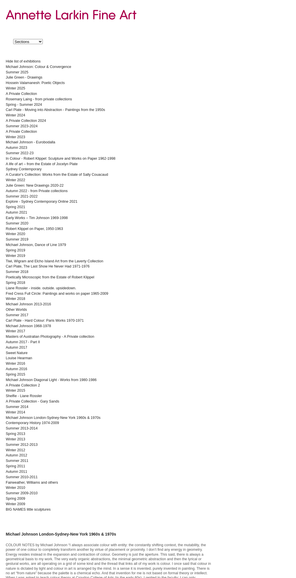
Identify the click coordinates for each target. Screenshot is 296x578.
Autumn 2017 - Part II (23, 342)
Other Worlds (16, 310)
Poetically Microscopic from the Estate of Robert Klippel (50, 277)
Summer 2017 (17, 315)
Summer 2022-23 (20, 153)
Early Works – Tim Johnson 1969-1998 (37, 218)
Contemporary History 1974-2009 (32, 423)
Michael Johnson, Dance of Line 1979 (36, 245)
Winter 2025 (15, 88)
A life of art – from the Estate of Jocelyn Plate (42, 164)
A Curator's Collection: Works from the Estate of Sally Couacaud (57, 175)
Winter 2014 (15, 412)
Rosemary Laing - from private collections (39, 99)
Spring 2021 (15, 207)
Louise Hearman (19, 358)
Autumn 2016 (16, 369)
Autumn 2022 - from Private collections (36, 191)
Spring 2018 (15, 283)
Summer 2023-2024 (22, 126)
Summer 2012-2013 (22, 445)
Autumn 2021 (16, 212)
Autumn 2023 (16, 148)
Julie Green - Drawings (24, 77)
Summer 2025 (17, 72)
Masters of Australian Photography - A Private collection (50, 337)
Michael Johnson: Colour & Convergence (38, 67)
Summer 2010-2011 (22, 477)
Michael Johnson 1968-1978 (28, 326)
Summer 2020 (17, 223)
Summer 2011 (17, 461)
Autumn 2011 (16, 472)
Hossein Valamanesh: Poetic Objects (35, 83)
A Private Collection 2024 (26, 121)
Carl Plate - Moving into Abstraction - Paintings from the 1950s (55, 110)
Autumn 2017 (16, 347)
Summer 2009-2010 (22, 493)
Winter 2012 (15, 450)
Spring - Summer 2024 (24, 105)
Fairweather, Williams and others (32, 483)
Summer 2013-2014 (22, 428)
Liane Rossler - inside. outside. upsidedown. (41, 288)
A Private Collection (21, 94)
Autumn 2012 (16, 455)
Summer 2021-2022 (22, 196)
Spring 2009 (15, 499)
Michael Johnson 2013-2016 (28, 304)
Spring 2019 (15, 250)
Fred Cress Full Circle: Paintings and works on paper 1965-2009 (57, 294)
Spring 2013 (15, 434)
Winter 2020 (15, 234)
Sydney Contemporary (24, 169)
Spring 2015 (15, 374)
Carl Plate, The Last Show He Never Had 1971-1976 (48, 266)
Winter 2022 (15, 180)
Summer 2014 (17, 407)
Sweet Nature (17, 353)
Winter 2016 (15, 364)
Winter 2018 (15, 299)
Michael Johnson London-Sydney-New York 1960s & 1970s (53, 418)
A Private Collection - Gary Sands (32, 401)
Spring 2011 (15, 466)
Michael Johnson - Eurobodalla (30, 142)
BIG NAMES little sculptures (28, 509)
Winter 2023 (15, 137)
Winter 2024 (15, 115)
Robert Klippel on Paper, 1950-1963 (34, 229)
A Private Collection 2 (23, 385)
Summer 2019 (17, 239)
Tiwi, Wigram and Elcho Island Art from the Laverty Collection (54, 261)
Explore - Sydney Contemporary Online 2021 (42, 202)
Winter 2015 (15, 390)
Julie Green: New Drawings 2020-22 (35, 185)
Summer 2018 (17, 272)
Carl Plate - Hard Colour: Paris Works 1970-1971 (45, 321)
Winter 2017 (15, 331)
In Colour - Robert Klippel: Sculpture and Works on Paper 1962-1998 (60, 159)
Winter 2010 (15, 488)
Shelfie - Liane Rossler (24, 396)
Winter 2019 (15, 256)
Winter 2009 (15, 504)
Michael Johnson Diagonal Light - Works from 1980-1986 (51, 380)
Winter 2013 (15, 439)
